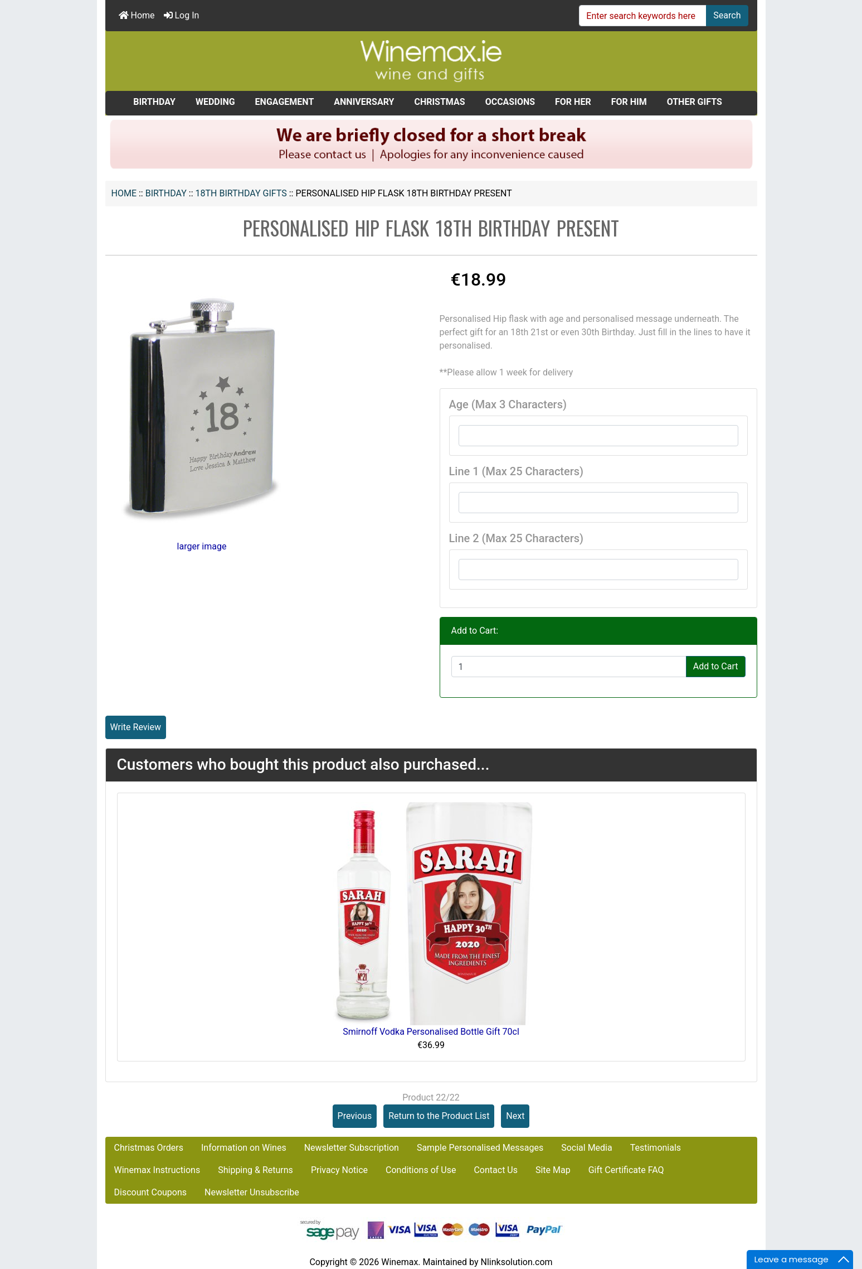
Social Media (586, 1147)
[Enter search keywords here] (643, 15)
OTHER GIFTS (694, 101)
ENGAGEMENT (284, 101)
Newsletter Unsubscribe (251, 1192)
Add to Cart (715, 666)
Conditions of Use (421, 1170)
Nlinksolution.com (516, 1262)
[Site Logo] (431, 60)
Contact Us (496, 1170)
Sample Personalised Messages (480, 1147)
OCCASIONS (510, 101)
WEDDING (215, 101)
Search (727, 15)
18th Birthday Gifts (241, 193)
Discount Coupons (150, 1192)
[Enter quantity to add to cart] (568, 666)
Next (515, 1116)
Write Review (135, 727)
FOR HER (573, 101)
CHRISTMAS (439, 101)
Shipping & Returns (255, 1170)
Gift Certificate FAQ (626, 1170)
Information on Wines (243, 1147)
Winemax (399, 1262)
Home (137, 15)
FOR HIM (629, 101)
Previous (355, 1116)
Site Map (553, 1170)
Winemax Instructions (157, 1170)
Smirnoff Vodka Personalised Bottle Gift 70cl (431, 1031)
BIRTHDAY (166, 193)
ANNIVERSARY (364, 101)
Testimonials (655, 1147)
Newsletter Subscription (351, 1147)
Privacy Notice (339, 1170)
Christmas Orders (148, 1147)
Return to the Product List (438, 1116)
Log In (181, 15)
